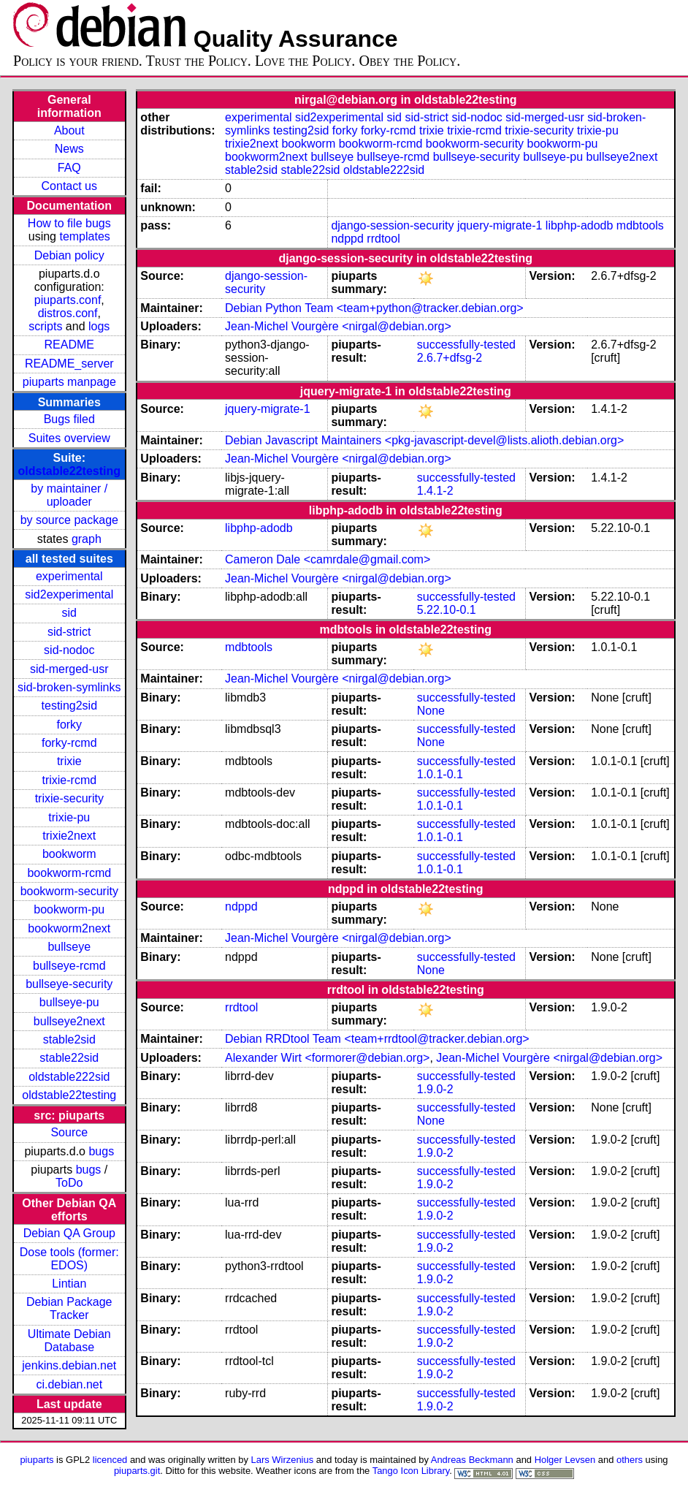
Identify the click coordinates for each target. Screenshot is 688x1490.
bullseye (69, 946)
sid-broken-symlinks (69, 687)
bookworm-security (69, 891)
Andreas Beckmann (472, 1459)
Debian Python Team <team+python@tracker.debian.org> (374, 308)
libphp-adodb (580, 225)
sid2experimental (69, 594)
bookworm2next (69, 928)
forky (69, 724)
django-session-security (392, 225)
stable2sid (69, 1039)
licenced (110, 1459)
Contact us (69, 186)
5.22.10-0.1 (446, 610)
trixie (69, 761)
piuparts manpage (69, 382)
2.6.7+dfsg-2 (449, 357)
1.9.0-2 (435, 1089)
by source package (69, 520)
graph (87, 539)
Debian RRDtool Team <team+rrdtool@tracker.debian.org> (377, 1039)
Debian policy (69, 255)
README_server (69, 363)
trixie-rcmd (69, 780)
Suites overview (69, 438)
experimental (69, 576)
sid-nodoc (69, 650)
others (629, 1459)
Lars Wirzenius (282, 1459)
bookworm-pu (69, 909)
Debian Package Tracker (69, 1308)
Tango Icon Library (411, 1470)
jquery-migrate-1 (499, 225)
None (431, 710)
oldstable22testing (69, 471)
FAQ (69, 167)
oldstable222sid (69, 1077)
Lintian (69, 1283)
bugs (101, 1151)
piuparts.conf (68, 300)
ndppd (347, 238)
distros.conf (68, 313)
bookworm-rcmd (69, 873)
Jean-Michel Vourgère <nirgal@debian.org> (338, 326)
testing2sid (70, 705)
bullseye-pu (69, 1002)
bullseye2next (69, 1021)
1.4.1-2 (435, 490)
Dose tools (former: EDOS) (69, 1259)
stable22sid (69, 1058)
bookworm (69, 854)
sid (69, 613)
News (69, 148)
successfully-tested (466, 344)
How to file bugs (69, 223)
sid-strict (69, 632)
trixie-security (69, 798)
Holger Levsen (565, 1459)
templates (84, 236)
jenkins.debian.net (69, 1365)
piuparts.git (137, 1470)
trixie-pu (69, 817)
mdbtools (640, 225)
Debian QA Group (69, 1233)
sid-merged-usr (69, 669)
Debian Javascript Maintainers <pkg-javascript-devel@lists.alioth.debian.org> (424, 440)
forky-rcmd (69, 743)
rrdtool (383, 238)
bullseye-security (69, 984)
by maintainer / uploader (69, 495)
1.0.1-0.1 (440, 774)
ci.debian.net (69, 1384)
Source (69, 1132)
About (69, 130)
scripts (45, 326)
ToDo (69, 1183)
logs (99, 326)
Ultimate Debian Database (69, 1340)
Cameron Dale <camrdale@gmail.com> (327, 559)
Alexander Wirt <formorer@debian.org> (327, 1058)
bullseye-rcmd (69, 965)
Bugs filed (69, 419)
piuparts (36, 1459)
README (69, 344)
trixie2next (69, 835)
